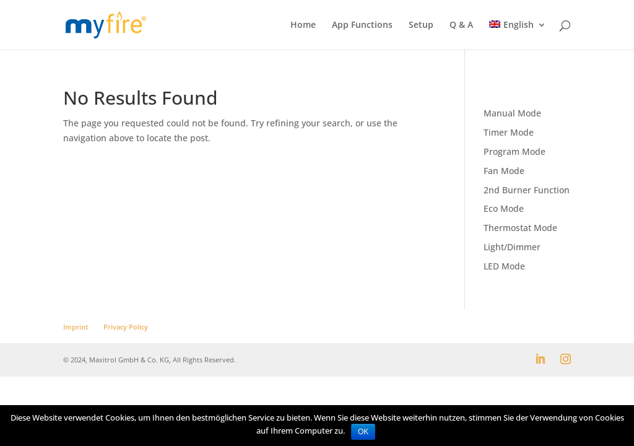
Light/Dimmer (512, 247)
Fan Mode (504, 171)
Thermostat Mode (520, 228)
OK (363, 431)
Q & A (461, 25)
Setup (421, 25)
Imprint (75, 326)
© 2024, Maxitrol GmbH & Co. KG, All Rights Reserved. (149, 359)
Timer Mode (509, 132)
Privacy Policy (125, 326)
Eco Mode (504, 208)
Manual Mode (512, 113)
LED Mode (504, 266)
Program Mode (514, 151)
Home (303, 25)
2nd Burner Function (527, 190)
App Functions (362, 25)
